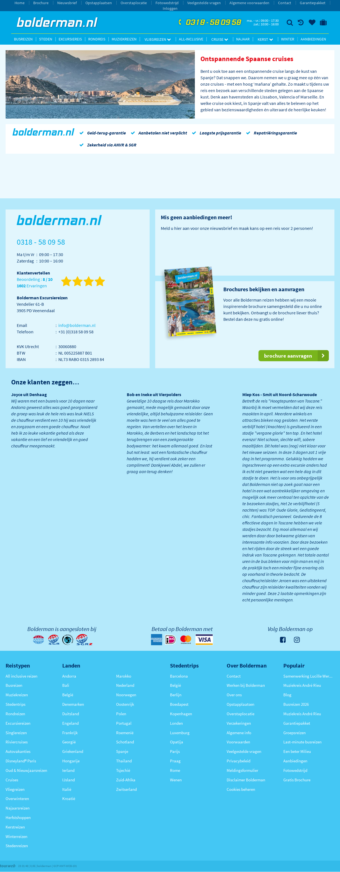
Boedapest (179, 704)
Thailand (124, 760)
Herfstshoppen (18, 817)
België (67, 694)
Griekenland (72, 751)
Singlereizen (16, 732)
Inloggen (170, 8)
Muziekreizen (124, 39)
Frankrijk (70, 732)
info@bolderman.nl (76, 325)
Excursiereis (70, 39)
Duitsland (70, 713)
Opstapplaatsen (98, 3)
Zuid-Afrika (125, 779)
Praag (175, 760)
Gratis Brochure (296, 779)
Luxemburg (180, 732)
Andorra (69, 676)
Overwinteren (17, 798)
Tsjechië (123, 770)
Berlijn (175, 694)
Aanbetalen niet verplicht (158, 133)
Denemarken (73, 704)
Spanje (122, 751)
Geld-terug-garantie (101, 133)
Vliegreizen (158, 39)
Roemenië (124, 732)
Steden (45, 39)
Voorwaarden (238, 742)
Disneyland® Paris (21, 760)
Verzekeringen (239, 723)
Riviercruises (17, 742)
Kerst (265, 39)
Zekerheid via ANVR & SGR (107, 145)
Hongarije (71, 760)
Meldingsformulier (242, 770)
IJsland (68, 779)
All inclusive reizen (21, 676)
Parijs (175, 751)
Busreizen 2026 (296, 704)
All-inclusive (191, 39)
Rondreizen (15, 713)
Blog (287, 694)
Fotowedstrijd (167, 3)
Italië (66, 789)
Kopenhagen (181, 713)
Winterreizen (16, 836)
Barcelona (179, 676)
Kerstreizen (15, 827)
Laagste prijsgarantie (215, 133)
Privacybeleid (238, 760)
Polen (121, 713)
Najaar (243, 39)
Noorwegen (126, 694)
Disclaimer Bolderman (246, 779)
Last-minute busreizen (302, 742)
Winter (287, 39)
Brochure (41, 3)
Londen (176, 723)
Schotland (125, 742)
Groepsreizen (294, 732)
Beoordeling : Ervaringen (34, 282)
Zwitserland (126, 789)
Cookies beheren (241, 789)
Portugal (123, 723)
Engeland (70, 723)
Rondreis (96, 39)
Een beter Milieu (297, 751)
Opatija (176, 742)
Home (20, 3)
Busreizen (23, 39)
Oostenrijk (125, 704)
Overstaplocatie (134, 3)
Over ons (234, 694)
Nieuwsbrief (67, 3)
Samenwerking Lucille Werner (308, 676)
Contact (284, 3)
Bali (65, 685)
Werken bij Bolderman (246, 685)
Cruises (12, 779)
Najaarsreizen (18, 808)
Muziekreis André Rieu (302, 685)
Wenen (176, 779)
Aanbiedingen (313, 39)
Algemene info (239, 732)
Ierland (68, 770)
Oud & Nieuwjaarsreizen (26, 770)
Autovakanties (18, 751)
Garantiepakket (312, 3)
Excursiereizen (18, 723)
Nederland (125, 685)
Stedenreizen (17, 845)
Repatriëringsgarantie (270, 133)
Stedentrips (15, 704)
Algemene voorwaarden (249, 3)
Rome (175, 770)
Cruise (219, 39)
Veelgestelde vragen (204, 3)
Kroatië (68, 798)
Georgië (69, 742)
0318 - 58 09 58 (209, 22)
